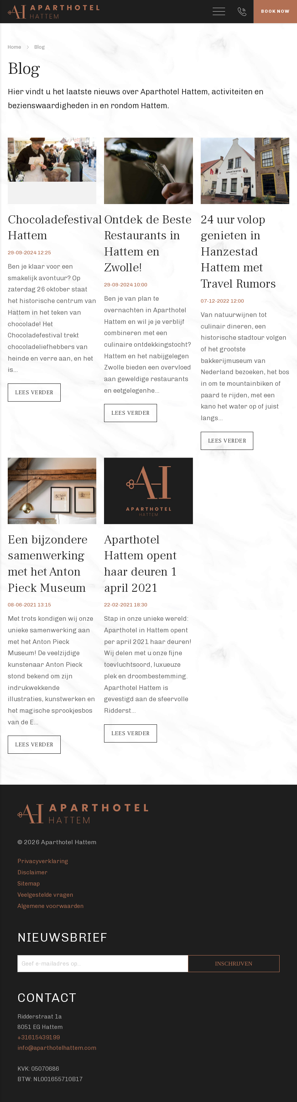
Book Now (275, 11)
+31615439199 (38, 1037)
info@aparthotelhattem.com (56, 1047)
